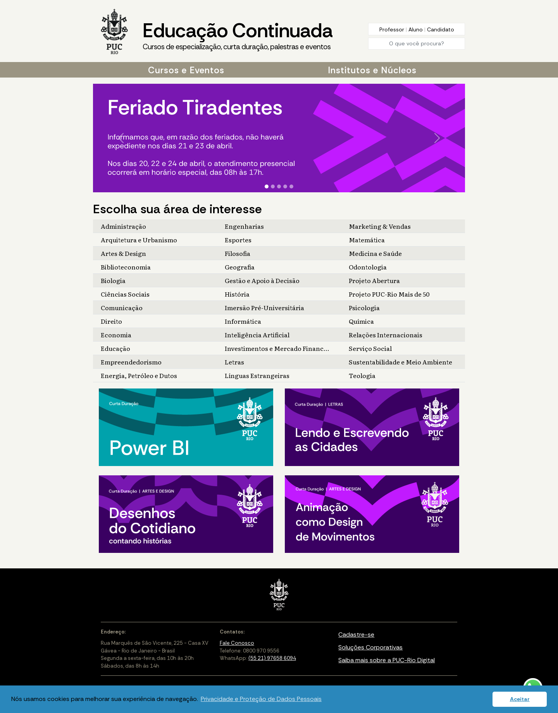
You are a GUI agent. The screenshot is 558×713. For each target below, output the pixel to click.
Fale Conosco (237, 643)
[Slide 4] (285, 186)
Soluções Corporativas (370, 647)
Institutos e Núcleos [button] (372, 70)
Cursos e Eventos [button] (186, 70)
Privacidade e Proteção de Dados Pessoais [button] (261, 699)
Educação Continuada (237, 35)
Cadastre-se (356, 634)
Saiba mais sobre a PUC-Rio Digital (386, 660)
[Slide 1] (267, 186)
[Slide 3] (279, 186)
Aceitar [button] (520, 699)
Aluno (416, 29)
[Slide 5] (291, 186)
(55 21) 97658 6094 (272, 658)
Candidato (440, 29)
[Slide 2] (273, 186)
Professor (392, 29)
